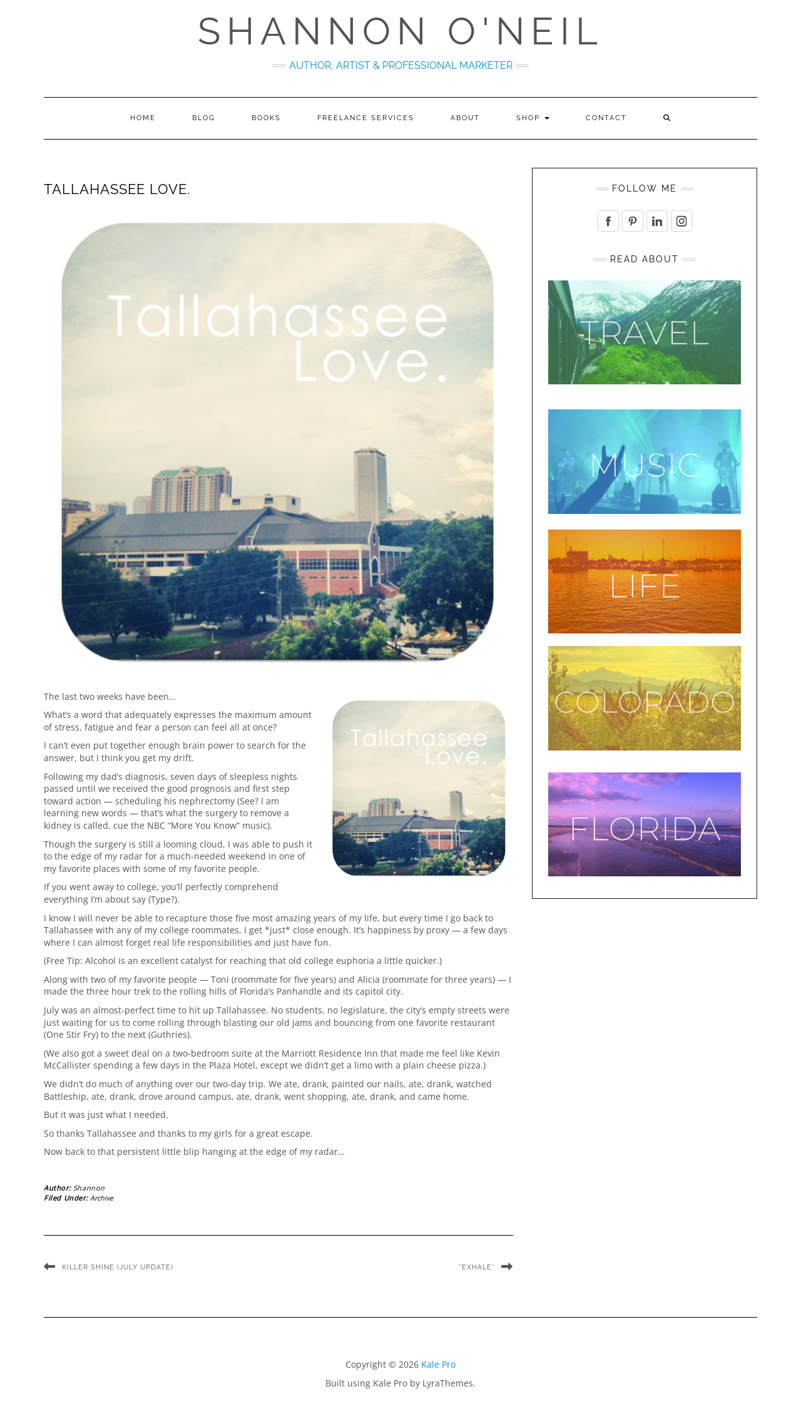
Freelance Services (365, 118)
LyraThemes (447, 1383)
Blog (203, 118)
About (465, 118)
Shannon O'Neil (401, 31)
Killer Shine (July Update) (117, 1267)
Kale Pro (438, 1364)
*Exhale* (477, 1267)
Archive (101, 1197)
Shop (532, 118)
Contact (606, 118)
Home (143, 118)
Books (266, 118)
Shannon (89, 1187)
